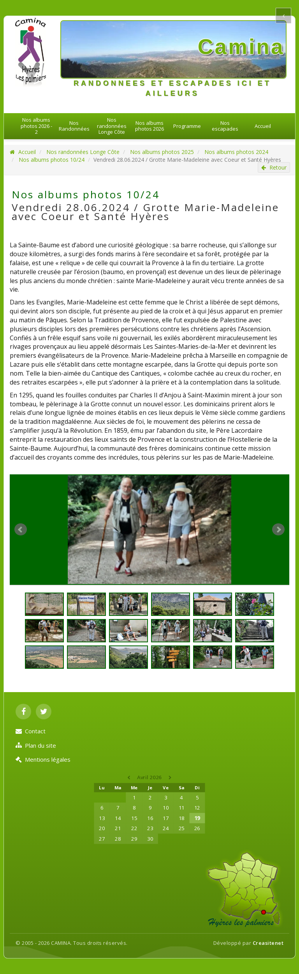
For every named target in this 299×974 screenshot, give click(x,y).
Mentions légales (43, 759)
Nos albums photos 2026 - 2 (36, 125)
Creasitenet (268, 942)
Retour (274, 167)
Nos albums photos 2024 (236, 152)
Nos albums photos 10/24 (51, 159)
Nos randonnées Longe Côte (112, 125)
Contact (31, 731)
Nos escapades (225, 126)
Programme (187, 125)
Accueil (263, 125)
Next (278, 529)
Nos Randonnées (74, 126)
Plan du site (36, 745)
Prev (20, 529)
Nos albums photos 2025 (162, 152)
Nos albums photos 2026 (149, 126)
